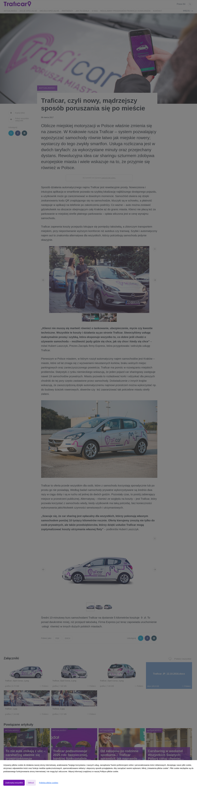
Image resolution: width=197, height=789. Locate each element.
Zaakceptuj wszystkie (14, 783)
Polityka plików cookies (48, 783)
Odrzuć (31, 783)
